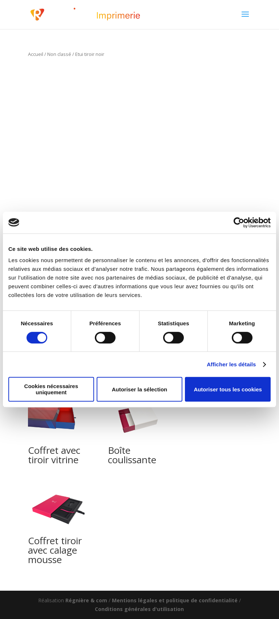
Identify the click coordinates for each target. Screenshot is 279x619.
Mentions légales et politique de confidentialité (175, 600)
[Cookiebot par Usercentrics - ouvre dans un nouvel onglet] (239, 222)
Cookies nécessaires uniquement (51, 389)
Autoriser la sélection (139, 389)
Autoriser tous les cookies (228, 389)
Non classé (59, 54)
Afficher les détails (231, 364)
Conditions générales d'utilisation (139, 609)
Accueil (35, 54)
